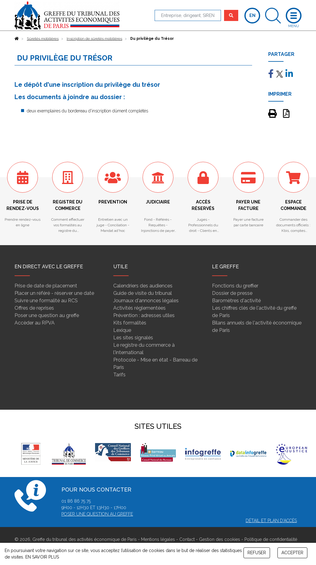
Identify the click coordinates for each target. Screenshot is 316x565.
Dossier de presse (232, 293)
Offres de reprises (34, 308)
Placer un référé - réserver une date (54, 293)
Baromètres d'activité (236, 300)
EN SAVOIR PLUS (42, 557)
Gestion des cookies (219, 539)
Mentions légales (158, 539)
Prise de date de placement (46, 286)
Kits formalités (129, 323)
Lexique (122, 330)
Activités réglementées (139, 308)
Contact (187, 539)
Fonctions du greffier (235, 286)
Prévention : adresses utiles (144, 315)
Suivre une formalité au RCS (46, 300)
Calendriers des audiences (143, 286)
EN (252, 15)
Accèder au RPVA (35, 323)
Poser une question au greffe (47, 315)
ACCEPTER (292, 552)
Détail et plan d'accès (271, 520)
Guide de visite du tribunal (142, 293)
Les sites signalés (133, 338)
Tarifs (119, 375)
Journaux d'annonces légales (146, 300)
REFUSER (256, 552)
